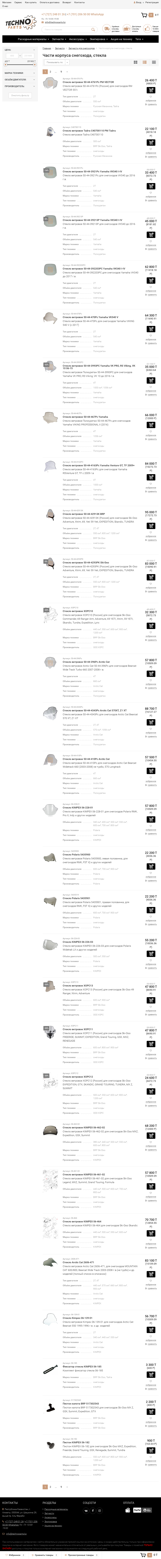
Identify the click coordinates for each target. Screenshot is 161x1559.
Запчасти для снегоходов (82, 48)
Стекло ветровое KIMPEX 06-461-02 (84, 1174)
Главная (47, 48)
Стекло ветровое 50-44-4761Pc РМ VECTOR (88, 82)
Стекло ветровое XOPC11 (78, 1029)
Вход (137, 2)
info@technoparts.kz (55, 22)
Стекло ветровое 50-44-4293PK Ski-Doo (86, 562)
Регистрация (152, 2)
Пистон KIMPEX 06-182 (76, 1442)
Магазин (6, 2)
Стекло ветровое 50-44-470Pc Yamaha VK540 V (90, 317)
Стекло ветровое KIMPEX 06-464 (82, 1221)
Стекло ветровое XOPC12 (78, 1076)
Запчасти (58, 39)
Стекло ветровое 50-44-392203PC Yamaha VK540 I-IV (94, 268)
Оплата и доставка (49, 2)
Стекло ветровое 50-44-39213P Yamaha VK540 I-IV (92, 220)
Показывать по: (55, 62)
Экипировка (97, 39)
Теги (138, 39)
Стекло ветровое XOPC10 (78, 611)
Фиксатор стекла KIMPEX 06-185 (82, 1366)
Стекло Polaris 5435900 (76, 854)
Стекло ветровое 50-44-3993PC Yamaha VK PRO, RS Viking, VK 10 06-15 (99, 367)
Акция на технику (121, 39)
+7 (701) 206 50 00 (78, 14)
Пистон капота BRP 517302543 (81, 1403)
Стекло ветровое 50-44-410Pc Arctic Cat (86, 759)
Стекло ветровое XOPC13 (78, 985)
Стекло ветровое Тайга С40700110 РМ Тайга (89, 130)
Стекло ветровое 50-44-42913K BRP (84, 513)
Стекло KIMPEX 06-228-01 (78, 807)
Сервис (18, 2)
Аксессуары (76, 39)
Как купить (31, 2)
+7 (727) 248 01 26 (53, 14)
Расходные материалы (32, 39)
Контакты (79, 2)
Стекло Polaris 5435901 (76, 898)
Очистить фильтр (20, 95)
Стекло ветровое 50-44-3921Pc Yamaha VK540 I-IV (92, 171)
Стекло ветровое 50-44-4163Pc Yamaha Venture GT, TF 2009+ (99, 465)
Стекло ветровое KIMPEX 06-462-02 (84, 1127)
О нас (5, 6)
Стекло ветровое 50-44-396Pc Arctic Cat (86, 661)
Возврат (67, 2)
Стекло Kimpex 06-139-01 (77, 1317)
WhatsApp (97, 14)
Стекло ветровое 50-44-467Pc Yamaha (85, 416)
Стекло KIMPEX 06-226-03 (78, 941)
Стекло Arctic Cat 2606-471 (78, 1262)
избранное (151, 100)
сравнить (152, 104)
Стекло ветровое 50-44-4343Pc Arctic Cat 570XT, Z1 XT (95, 710)
